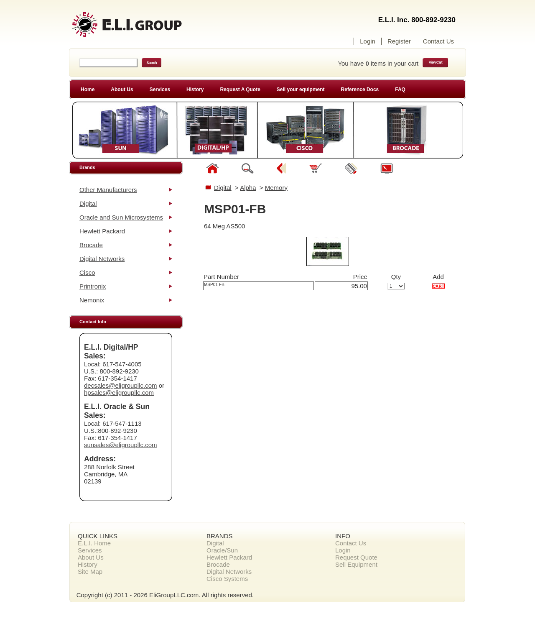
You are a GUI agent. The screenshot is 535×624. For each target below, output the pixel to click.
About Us (122, 89)
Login (367, 41)
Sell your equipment (301, 89)
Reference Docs (360, 89)
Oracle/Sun (222, 550)
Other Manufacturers (108, 189)
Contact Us (438, 41)
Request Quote (356, 557)
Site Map (90, 571)
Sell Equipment (356, 564)
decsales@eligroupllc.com (120, 385)
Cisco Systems (227, 578)
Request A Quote (240, 89)
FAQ (400, 89)
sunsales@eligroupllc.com (120, 444)
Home (87, 89)
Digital (88, 203)
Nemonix (91, 300)
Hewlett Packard (102, 231)
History (195, 89)
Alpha (248, 187)
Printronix (92, 286)
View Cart (435, 62)
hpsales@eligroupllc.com (119, 392)
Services (160, 89)
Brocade (91, 244)
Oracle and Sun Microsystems (121, 217)
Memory (276, 187)
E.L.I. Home (94, 543)
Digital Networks (102, 258)
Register (399, 41)
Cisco (87, 272)
